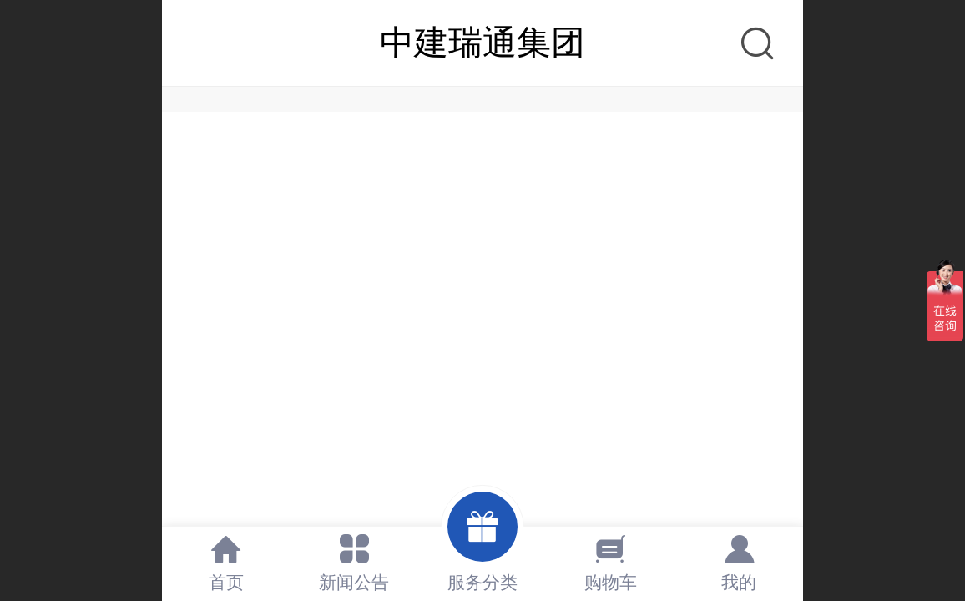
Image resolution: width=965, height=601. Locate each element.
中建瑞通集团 (482, 42)
